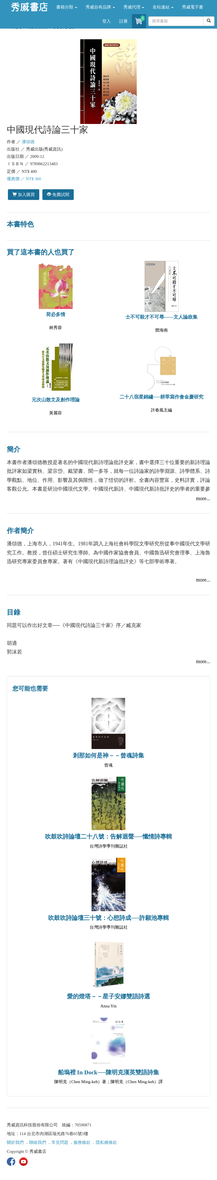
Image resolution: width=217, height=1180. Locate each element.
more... (203, 498)
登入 (106, 21)
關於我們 (15, 1142)
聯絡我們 (37, 1142)
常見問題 (59, 1142)
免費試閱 (58, 194)
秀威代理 (133, 7)
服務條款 (81, 1142)
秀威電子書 (192, 7)
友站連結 (163, 7)
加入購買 (23, 194)
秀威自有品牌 (100, 7)
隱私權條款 (106, 1142)
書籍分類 (66, 7)
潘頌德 (28, 142)
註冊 (123, 21)
